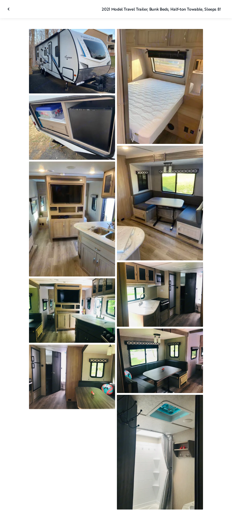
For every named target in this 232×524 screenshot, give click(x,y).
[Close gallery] (9, 9)
